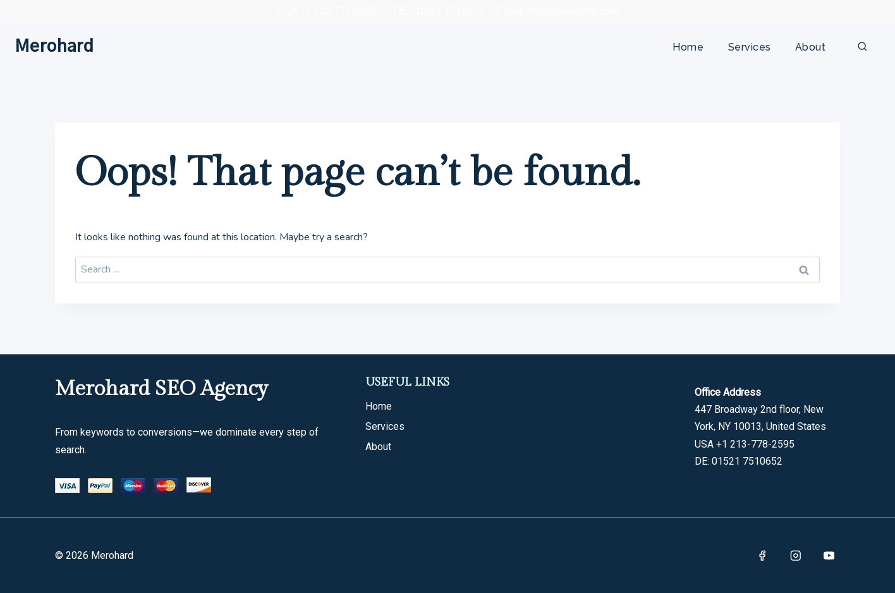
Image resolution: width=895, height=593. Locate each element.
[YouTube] (829, 555)
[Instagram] (795, 555)
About (810, 47)
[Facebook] (762, 555)
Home (688, 47)
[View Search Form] (862, 47)
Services (749, 47)
